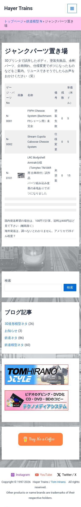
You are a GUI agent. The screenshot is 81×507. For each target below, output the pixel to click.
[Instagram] (20, 475)
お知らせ (11, 331)
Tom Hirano (58, 482)
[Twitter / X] (67, 475)
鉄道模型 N (34, 21)
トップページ (13, 21)
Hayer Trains (18, 8)
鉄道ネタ (11, 338)
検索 (8, 281)
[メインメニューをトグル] (72, 8)
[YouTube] (43, 475)
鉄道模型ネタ (14, 345)
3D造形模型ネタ (16, 324)
